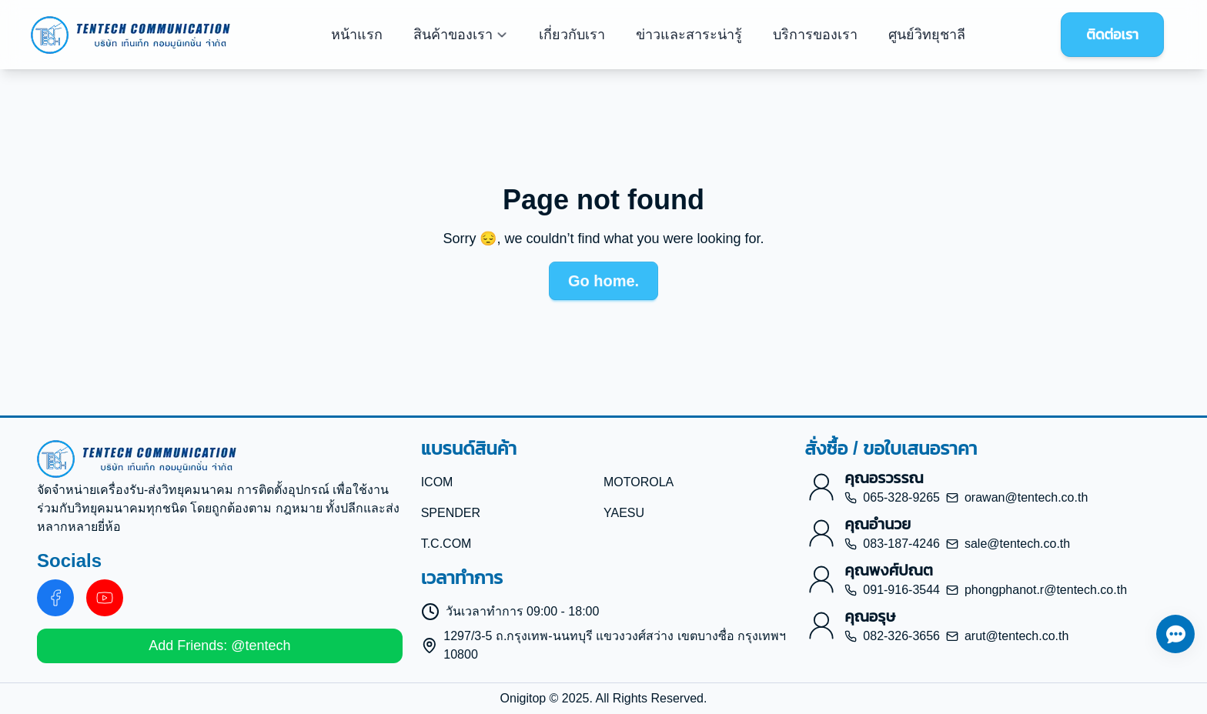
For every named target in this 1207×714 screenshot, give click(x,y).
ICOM (437, 482)
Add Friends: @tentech (219, 645)
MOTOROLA (639, 482)
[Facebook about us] (55, 598)
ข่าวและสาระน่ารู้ (689, 34)
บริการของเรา (815, 34)
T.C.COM (446, 543)
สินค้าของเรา (460, 34)
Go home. (603, 280)
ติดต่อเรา (1112, 34)
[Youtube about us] (104, 598)
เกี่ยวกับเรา (572, 34)
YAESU (624, 512)
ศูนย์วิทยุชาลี (926, 34)
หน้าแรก (357, 34)
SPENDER (450, 512)
